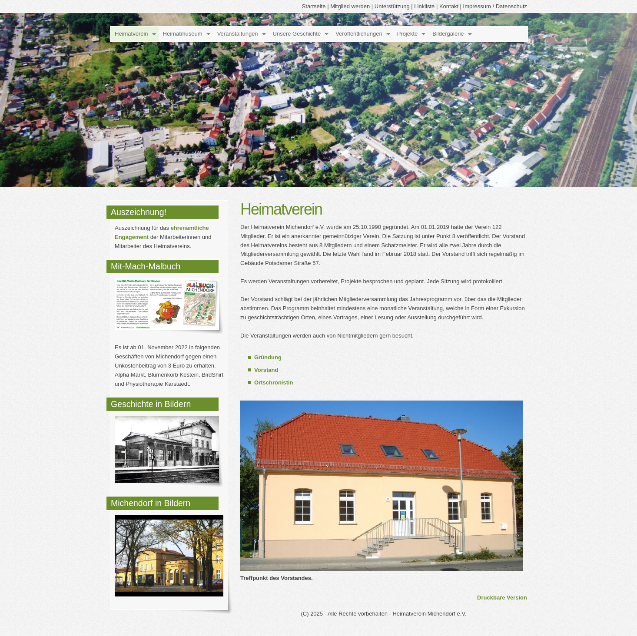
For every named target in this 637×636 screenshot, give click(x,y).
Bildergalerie (448, 33)
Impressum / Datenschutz (495, 6)
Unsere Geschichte (297, 33)
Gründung (268, 357)
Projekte (407, 33)
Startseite (314, 6)
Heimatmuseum (182, 33)
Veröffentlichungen (358, 33)
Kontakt (448, 6)
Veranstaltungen (237, 33)
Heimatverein (131, 33)
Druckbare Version (502, 597)
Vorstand (266, 370)
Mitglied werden (350, 6)
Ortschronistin (273, 382)
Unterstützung (392, 6)
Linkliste (424, 6)
